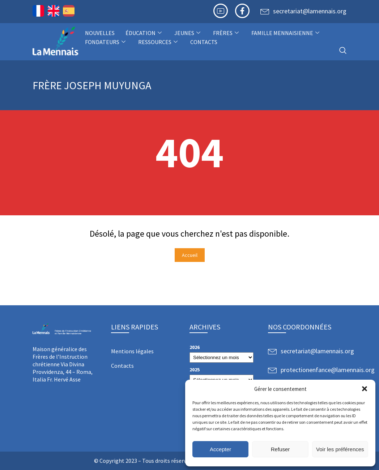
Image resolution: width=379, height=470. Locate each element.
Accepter (220, 449)
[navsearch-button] (342, 50)
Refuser (280, 449)
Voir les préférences (340, 449)
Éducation (144, 32)
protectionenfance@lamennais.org (328, 370)
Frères (226, 32)
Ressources (158, 42)
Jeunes (188, 32)
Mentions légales (132, 351)
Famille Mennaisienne (286, 32)
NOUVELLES (100, 32)
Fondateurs (106, 42)
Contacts (203, 42)
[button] (364, 388)
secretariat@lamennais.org (309, 11)
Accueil (189, 255)
